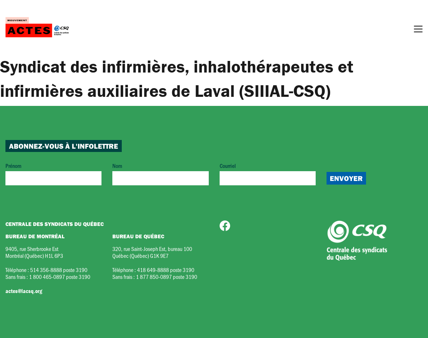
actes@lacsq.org (23, 290)
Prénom (53, 173)
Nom (160, 173)
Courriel (268, 173)
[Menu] (418, 30)
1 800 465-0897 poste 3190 (59, 276)
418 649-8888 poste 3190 (165, 269)
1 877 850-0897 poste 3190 (166, 276)
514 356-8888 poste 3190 (58, 269)
